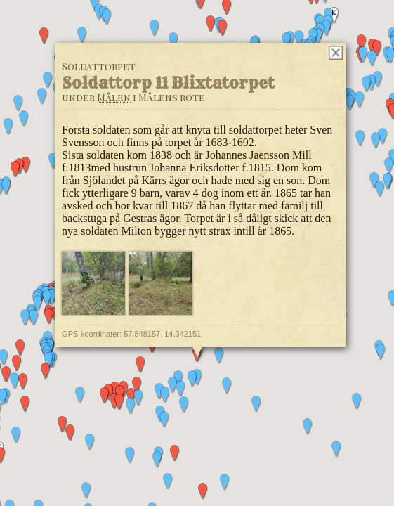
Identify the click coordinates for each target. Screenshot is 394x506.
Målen (114, 97)
